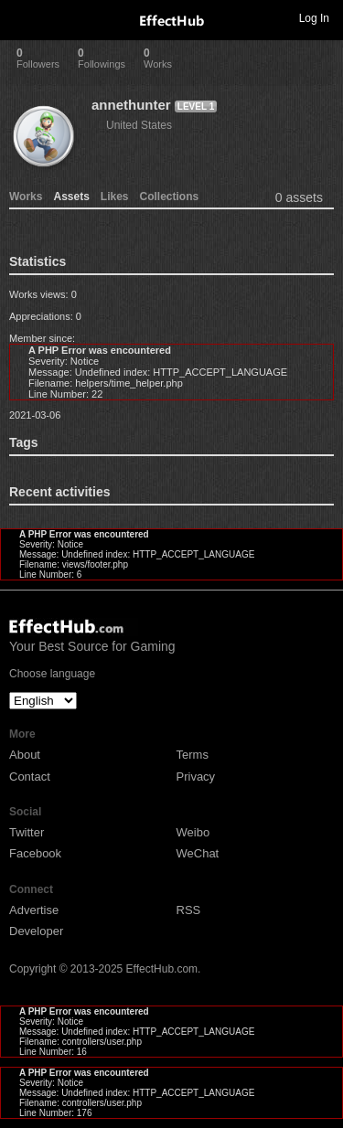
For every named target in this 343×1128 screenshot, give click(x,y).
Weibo (193, 832)
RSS (189, 910)
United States (139, 125)
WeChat (198, 853)
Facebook (35, 853)
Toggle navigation (22, 17)
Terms (193, 754)
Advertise (34, 910)
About (24, 754)
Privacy (196, 776)
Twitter (26, 832)
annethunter (131, 104)
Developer (36, 931)
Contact (29, 776)
